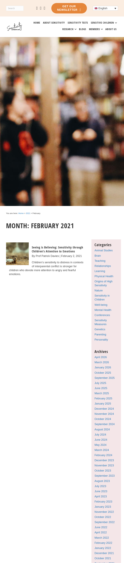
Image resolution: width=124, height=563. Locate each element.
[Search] (15, 8)
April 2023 (100, 496)
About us (111, 29)
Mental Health (102, 310)
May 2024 (100, 444)
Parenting (100, 334)
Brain (97, 255)
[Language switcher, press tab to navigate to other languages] (105, 8)
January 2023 (102, 506)
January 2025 (102, 403)
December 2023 (104, 460)
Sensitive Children (102, 22)
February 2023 (103, 501)
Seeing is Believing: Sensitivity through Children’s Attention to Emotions (57, 249)
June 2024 (100, 439)
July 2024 (100, 434)
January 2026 (102, 367)
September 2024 (104, 424)
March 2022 (101, 537)
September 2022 (104, 522)
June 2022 (100, 527)
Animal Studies (103, 250)
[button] (116, 23)
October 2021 (102, 558)
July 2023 (100, 486)
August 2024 (102, 429)
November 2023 (104, 465)
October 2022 (102, 517)
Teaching (99, 260)
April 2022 (100, 532)
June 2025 (100, 388)
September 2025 (104, 377)
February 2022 (103, 542)
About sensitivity (54, 22)
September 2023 (104, 475)
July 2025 (100, 383)
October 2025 (102, 372)
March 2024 (101, 450)
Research (68, 29)
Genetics (99, 329)
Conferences (102, 315)
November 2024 (104, 413)
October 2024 (102, 419)
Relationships (102, 266)
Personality (101, 339)
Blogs (82, 29)
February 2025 (103, 398)
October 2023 (102, 470)
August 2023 (102, 481)
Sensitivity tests (78, 22)
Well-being (100, 304)
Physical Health (103, 276)
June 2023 (100, 491)
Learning (99, 271)
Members (94, 29)
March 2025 (101, 393)
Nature (98, 290)
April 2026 (100, 357)
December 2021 (104, 553)
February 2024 (103, 455)
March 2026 (101, 362)
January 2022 (102, 548)
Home (36, 22)
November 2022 (104, 511)
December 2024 (104, 408)
